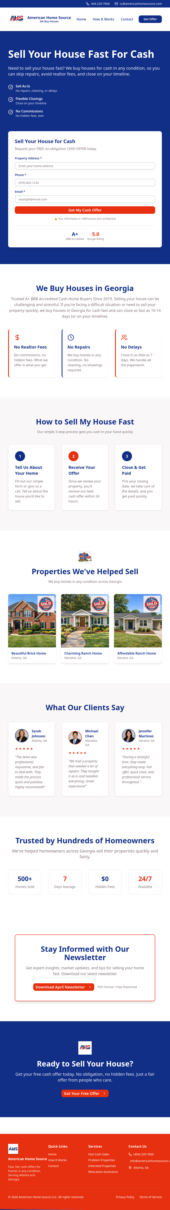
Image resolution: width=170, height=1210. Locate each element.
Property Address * (28, 158)
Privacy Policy (125, 1197)
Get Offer (150, 19)
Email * (20, 192)
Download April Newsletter (64, 987)
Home (81, 19)
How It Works (103, 19)
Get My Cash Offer (85, 210)
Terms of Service (150, 1197)
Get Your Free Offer (85, 1093)
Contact (127, 19)
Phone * (20, 175)
